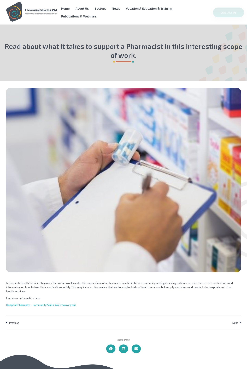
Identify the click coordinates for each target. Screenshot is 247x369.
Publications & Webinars (79, 16)
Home (65, 8)
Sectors (100, 8)
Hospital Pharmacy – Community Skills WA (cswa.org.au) (41, 304)
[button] (110, 348)
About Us (82, 8)
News (116, 8)
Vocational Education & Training (149, 8)
